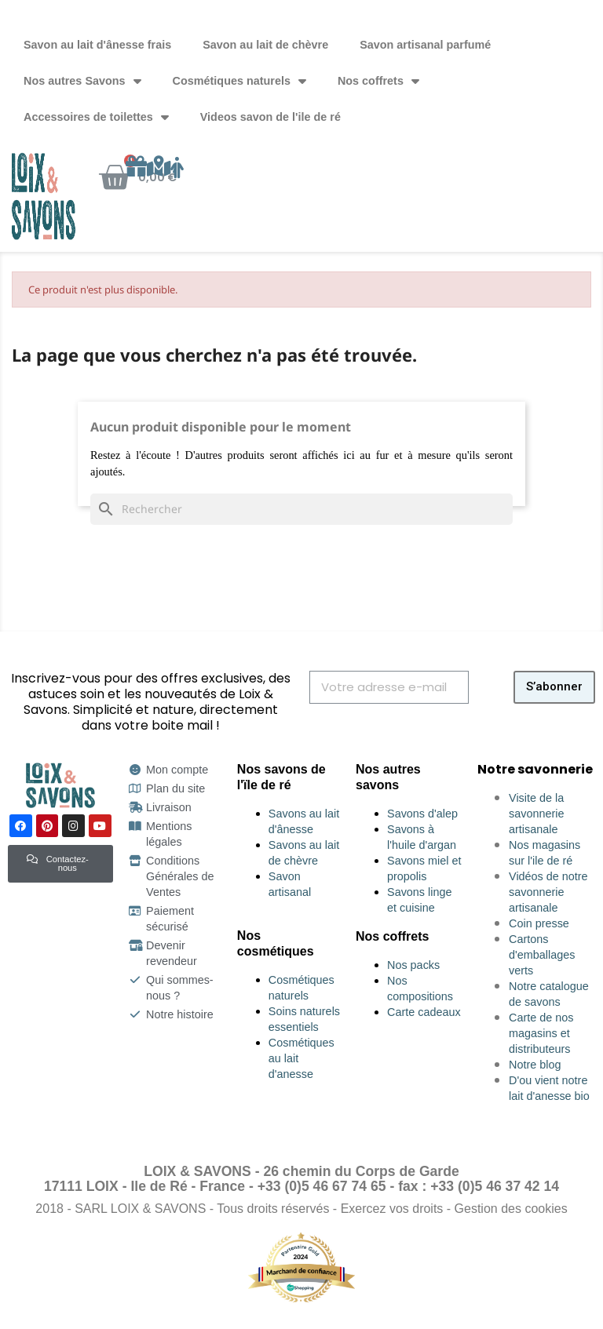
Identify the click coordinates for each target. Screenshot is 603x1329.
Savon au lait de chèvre (265, 44)
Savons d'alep (422, 813)
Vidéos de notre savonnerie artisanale (548, 892)
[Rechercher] (301, 509)
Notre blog (535, 1064)
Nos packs (413, 965)
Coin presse (539, 923)
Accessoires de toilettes (96, 117)
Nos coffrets (378, 81)
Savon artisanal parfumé (425, 44)
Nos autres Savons (82, 81)
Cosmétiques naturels (239, 81)
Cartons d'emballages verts (542, 955)
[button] (60, 863)
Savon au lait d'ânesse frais (97, 44)
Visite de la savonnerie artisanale (536, 814)
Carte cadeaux (424, 1012)
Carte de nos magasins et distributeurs (541, 1033)
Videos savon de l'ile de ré (270, 117)
